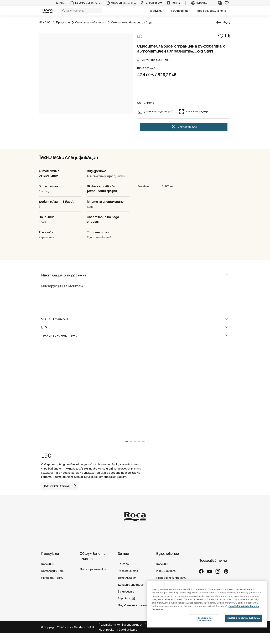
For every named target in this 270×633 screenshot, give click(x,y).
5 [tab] (143, 441)
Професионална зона (211, 10)
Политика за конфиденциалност (121, 624)
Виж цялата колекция (60, 486)
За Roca (123, 563)
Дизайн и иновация (131, 584)
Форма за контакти (93, 569)
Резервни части (52, 577)
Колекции (47, 563)
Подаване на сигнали (133, 605)
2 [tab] (130, 441)
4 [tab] (139, 441)
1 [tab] (126, 441)
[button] (63, 10)
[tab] (135, 275)
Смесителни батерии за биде (131, 22)
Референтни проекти (171, 577)
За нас (123, 553)
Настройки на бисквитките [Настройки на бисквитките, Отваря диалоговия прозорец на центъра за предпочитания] (203, 619)
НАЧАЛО (44, 22)
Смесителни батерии (90, 22)
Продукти (155, 10)
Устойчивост (127, 577)
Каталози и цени (52, 570)
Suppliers (124, 598)
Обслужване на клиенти (92, 556)
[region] (207, 604)
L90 (46, 455)
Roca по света (128, 570)
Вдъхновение (180, 10)
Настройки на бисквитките (117, 629)
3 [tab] (135, 441)
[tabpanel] (42, 394)
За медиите (126, 591)
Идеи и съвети (166, 570)
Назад (226, 22)
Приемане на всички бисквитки (243, 618)
